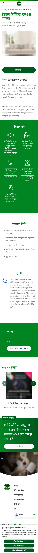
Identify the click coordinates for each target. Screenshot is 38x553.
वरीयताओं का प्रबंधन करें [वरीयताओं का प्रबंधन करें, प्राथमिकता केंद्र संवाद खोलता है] (19, 550)
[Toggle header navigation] (34, 2)
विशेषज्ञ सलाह (18, 495)
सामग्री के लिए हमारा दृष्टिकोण (19, 348)
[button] (25, 514)
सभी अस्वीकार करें (19, 546)
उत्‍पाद (4, 10)
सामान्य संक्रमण (19, 500)
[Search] (3, 3)
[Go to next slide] (33, 383)
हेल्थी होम (17, 504)
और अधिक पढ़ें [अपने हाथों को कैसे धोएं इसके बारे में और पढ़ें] (19, 446)
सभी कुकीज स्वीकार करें (19, 541)
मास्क (9, 10)
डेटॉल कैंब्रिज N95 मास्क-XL (22, 10)
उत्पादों (16, 486)
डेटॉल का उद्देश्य (19, 490)
